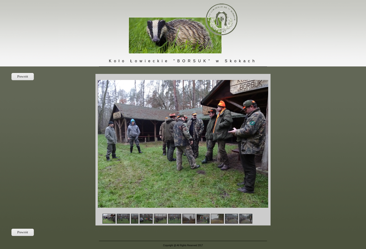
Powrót (22, 76)
